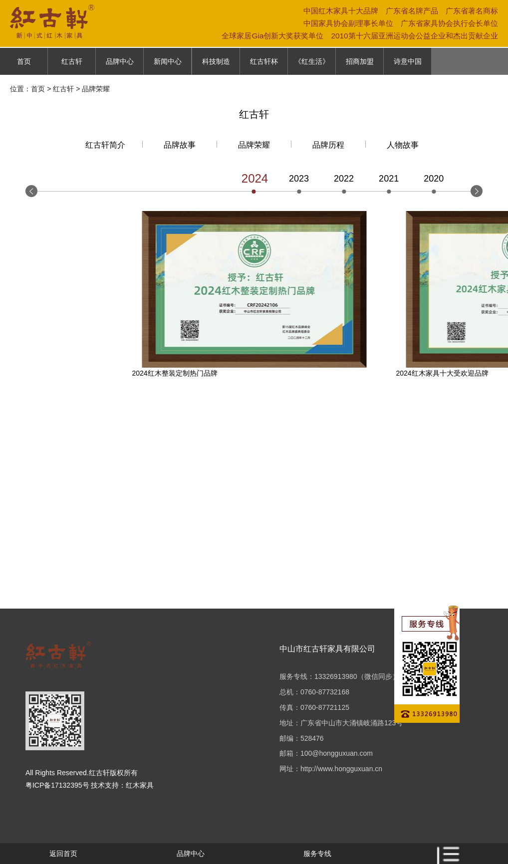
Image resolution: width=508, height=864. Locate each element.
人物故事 (403, 145)
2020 (434, 179)
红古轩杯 (264, 61)
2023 (299, 179)
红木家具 (140, 785)
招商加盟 (360, 61)
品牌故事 (180, 145)
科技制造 (216, 61)
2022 (344, 179)
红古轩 (71, 61)
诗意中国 (408, 61)
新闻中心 (168, 61)
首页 (24, 61)
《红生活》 (311, 61)
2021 (389, 179)
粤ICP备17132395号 (57, 785)
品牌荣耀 (254, 145)
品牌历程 (328, 145)
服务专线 (317, 854)
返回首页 (63, 854)
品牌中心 (120, 61)
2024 (254, 178)
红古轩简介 (105, 145)
